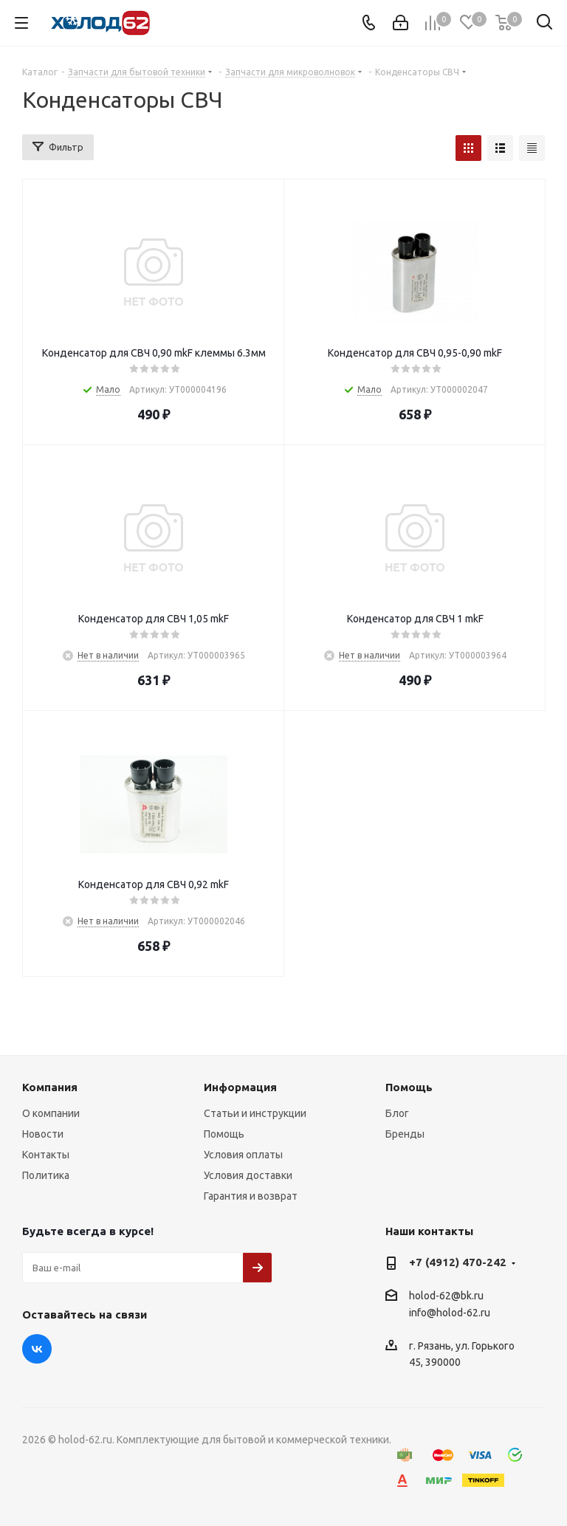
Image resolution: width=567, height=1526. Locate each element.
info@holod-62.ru (449, 1313)
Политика (45, 1175)
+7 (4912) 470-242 (457, 1262)
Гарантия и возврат (251, 1196)
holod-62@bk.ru (446, 1296)
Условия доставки (248, 1175)
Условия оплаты (243, 1155)
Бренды (405, 1134)
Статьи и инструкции (255, 1113)
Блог (397, 1113)
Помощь (224, 1134)
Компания (50, 1087)
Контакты (45, 1155)
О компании (51, 1113)
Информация (240, 1087)
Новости (42, 1134)
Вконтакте (37, 1349)
